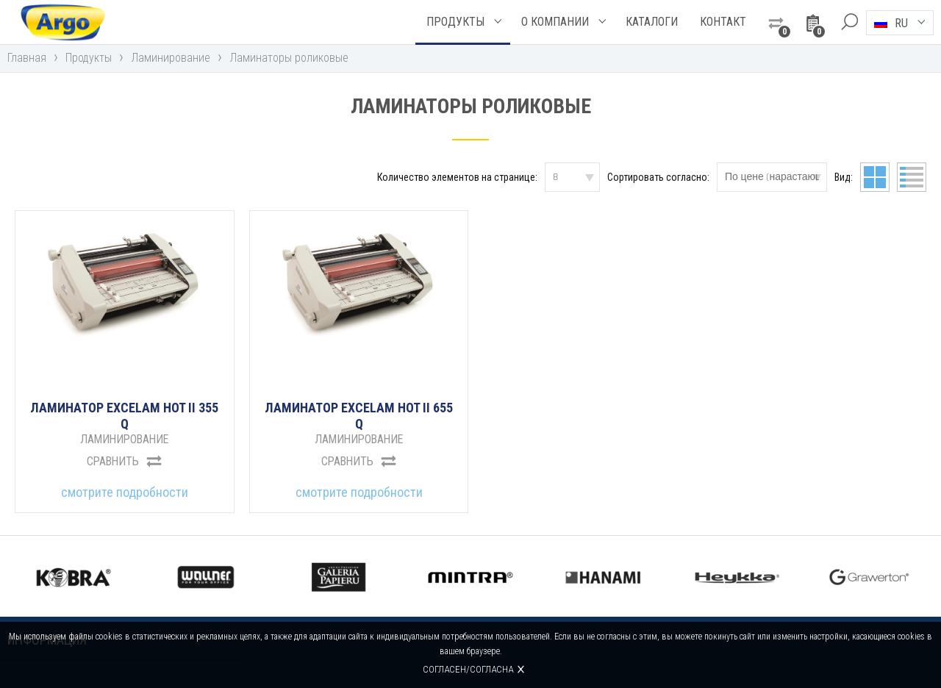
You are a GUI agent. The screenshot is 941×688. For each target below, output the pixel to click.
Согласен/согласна (468, 669)
